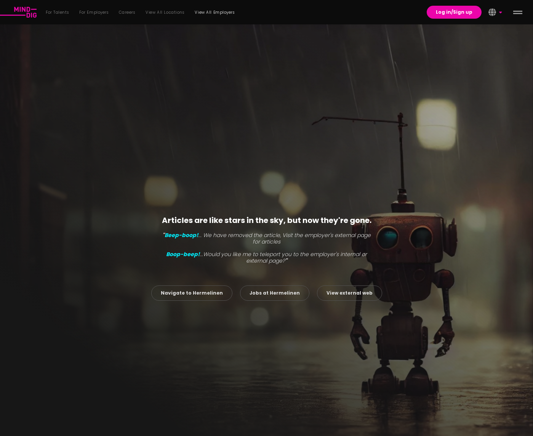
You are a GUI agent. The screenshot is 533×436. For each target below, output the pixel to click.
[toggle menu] (517, 12)
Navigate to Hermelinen (192, 293)
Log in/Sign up (454, 12)
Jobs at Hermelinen (275, 293)
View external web (350, 293)
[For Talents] (18, 12)
